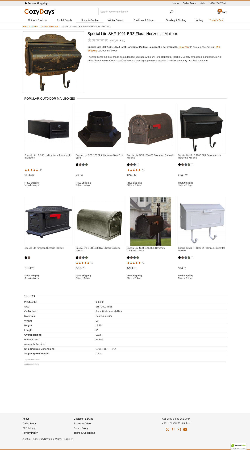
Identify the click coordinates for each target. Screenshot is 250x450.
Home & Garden (89, 20)
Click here (184, 47)
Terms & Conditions (84, 432)
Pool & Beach (64, 20)
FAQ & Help (29, 428)
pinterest (173, 429)
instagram (179, 429)
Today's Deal (216, 20)
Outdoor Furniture (37, 20)
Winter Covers (115, 20)
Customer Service (83, 418)
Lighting (198, 20)
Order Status (189, 3)
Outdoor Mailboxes (49, 26)
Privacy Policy (30, 432)
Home (176, 3)
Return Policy (81, 428)
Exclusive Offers (82, 423)
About (26, 418)
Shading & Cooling (176, 20)
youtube (185, 429)
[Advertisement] (125, 387)
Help (202, 3)
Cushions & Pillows (144, 20)
